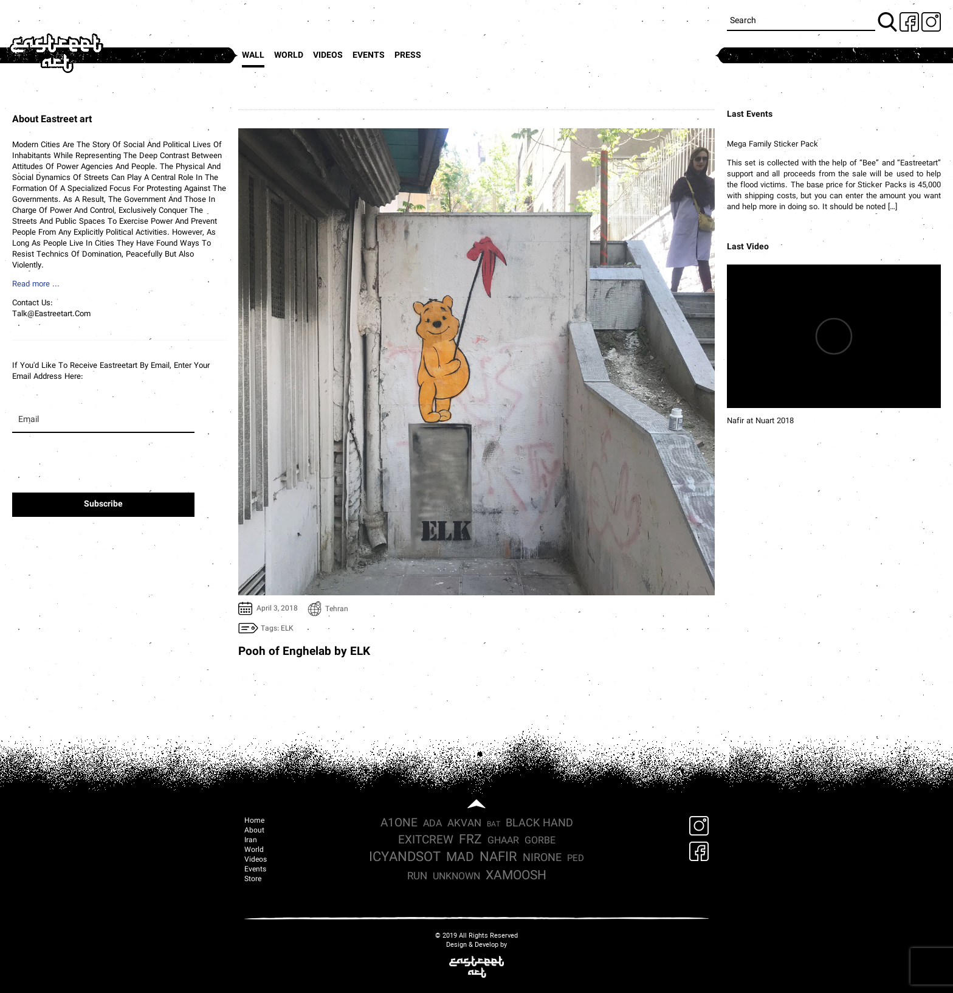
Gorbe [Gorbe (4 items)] (540, 841)
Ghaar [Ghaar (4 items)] (503, 841)
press (407, 55)
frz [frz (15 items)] (470, 840)
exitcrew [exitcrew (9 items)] (425, 840)
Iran (250, 840)
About (254, 831)
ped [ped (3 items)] (575, 859)
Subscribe (103, 504)
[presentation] (102, 469)
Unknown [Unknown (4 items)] (456, 877)
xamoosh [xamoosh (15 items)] (516, 876)
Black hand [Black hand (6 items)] (539, 824)
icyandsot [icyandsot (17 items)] (405, 858)
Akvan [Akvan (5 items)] (464, 824)
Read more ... (36, 284)
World (288, 55)
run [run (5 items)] (417, 877)
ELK (287, 629)
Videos (328, 55)
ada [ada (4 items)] (432, 824)
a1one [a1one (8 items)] (399, 823)
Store (252, 879)
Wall (253, 55)
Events (369, 55)
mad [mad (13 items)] (460, 858)
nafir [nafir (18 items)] (498, 858)
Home (254, 821)
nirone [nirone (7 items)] (542, 858)
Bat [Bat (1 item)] (493, 824)
